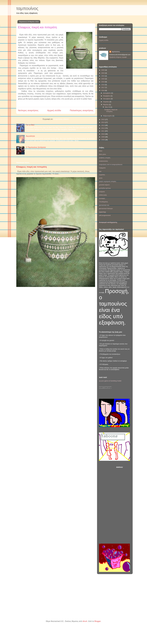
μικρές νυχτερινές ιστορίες (107, 181)
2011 (103, 131)
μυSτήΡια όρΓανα (105, 188)
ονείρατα (102, 192)
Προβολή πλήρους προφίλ (118, 57)
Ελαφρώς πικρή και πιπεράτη (37, 27)
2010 (103, 134)
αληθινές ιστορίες (104, 158)
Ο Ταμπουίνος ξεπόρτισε (36, 147)
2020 (103, 79)
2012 (103, 128)
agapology (102, 212)
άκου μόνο (102, 154)
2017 (103, 87)
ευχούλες (102, 175)
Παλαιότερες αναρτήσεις (81, 110)
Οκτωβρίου (107, 99)
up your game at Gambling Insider (110, 381)
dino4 (85, 621)
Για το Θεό (30, 125)
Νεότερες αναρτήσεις (28, 110)
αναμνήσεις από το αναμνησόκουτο (110, 164)
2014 (103, 122)
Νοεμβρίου (107, 96)
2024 (103, 73)
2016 (103, 90)
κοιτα (100, 178)
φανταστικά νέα (104, 205)
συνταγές (102, 198)
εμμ (100, 171)
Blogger (97, 621)
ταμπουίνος (27, 8)
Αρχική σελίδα (54, 110)
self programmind (104, 215)
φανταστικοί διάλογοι (106, 208)
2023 (103, 76)
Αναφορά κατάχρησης (108, 222)
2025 (103, 70)
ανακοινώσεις (103, 161)
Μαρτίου (106, 104)
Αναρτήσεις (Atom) (61, 119)
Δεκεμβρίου (107, 93)
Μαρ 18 (107, 107)
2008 (103, 140)
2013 (103, 125)
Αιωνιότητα (30, 136)
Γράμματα (102, 168)
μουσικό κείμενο (104, 185)
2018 (103, 84)
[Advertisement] (123, 504)
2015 (103, 119)
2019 (103, 82)
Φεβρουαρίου (107, 116)
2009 (103, 137)
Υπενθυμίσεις (103, 202)
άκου (100, 151)
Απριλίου (106, 102)
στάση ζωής (103, 195)
